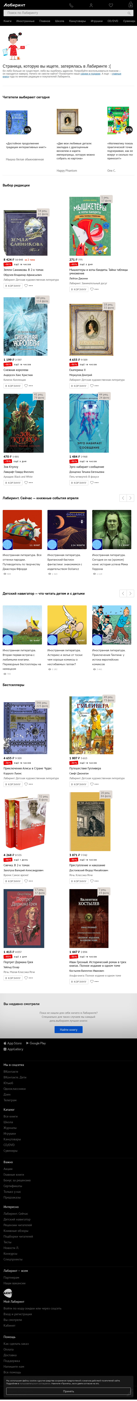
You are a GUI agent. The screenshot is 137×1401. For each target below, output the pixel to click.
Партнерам (11, 1277)
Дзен (7, 1094)
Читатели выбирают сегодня (26, 97)
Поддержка (12, 1361)
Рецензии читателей (18, 1225)
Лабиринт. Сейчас (16, 1214)
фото (43, 214)
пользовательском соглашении (34, 1383)
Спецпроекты (13, 1259)
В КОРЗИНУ (13, 285)
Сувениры (129, 21)
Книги (7, 21)
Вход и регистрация (18, 1314)
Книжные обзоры (16, 1231)
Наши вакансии (15, 1283)
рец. (42, 210)
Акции (8, 1169)
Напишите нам (14, 1366)
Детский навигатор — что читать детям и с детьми (44, 593)
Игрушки (97, 21)
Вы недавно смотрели (22, 1004)
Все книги (11, 1116)
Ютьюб (8, 1083)
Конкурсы (10, 1253)
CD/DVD (113, 21)
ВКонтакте (11, 1071)
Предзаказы (12, 1197)
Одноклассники (15, 1089)
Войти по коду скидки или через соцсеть (32, 1308)
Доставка (10, 1355)
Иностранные (25, 21)
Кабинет (9, 1325)
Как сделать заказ (16, 1344)
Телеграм (10, 1100)
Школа (59, 21)
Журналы (10, 1128)
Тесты (7, 1242)
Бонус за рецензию (17, 1180)
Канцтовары (77, 21)
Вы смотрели (13, 1320)
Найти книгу (68, 1030)
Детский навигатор (17, 1219)
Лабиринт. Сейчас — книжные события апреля (40, 498)
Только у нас (12, 1192)
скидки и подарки (90, 73)
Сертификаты (13, 1186)
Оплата (9, 1349)
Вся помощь (12, 1372)
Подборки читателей (18, 1236)
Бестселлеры (13, 684)
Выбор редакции (16, 185)
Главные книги (14, 1174)
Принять (68, 1391)
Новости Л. (11, 1248)
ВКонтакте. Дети (15, 1077)
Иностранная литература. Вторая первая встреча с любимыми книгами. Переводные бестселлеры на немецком (22, 660)
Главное (44, 21)
